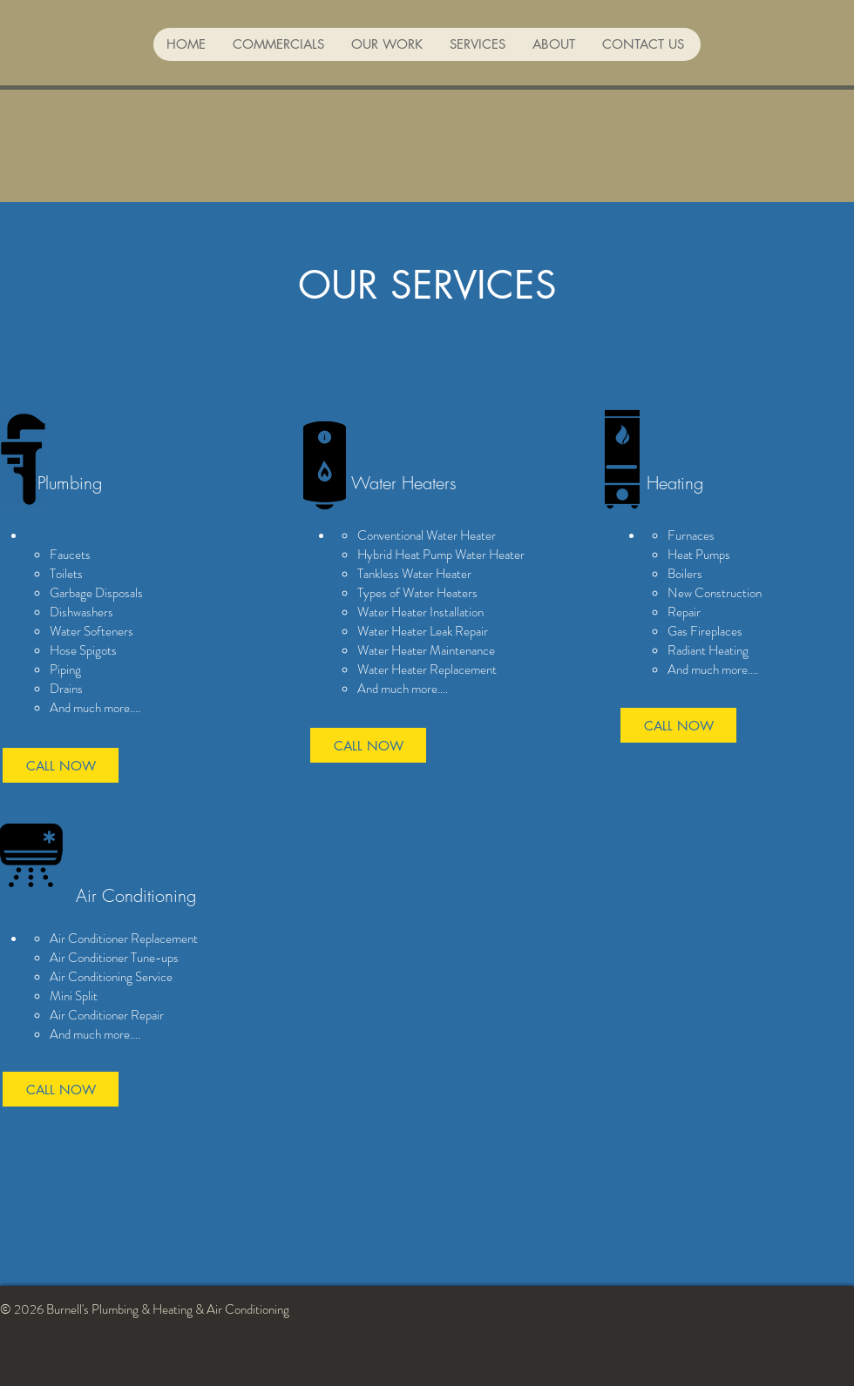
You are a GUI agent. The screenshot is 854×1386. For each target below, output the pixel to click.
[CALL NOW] (61, 765)
